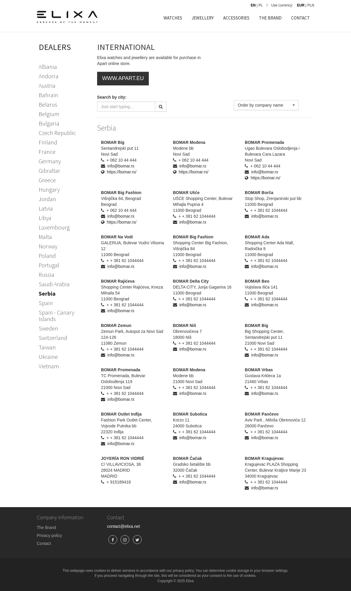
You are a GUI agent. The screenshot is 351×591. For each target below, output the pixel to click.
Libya (45, 218)
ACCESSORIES (236, 18)
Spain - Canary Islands (56, 316)
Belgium (49, 114)
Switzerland (53, 337)
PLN (310, 5)
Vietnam (49, 366)
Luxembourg (54, 227)
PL (261, 5)
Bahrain (48, 95)
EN (253, 5)
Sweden (48, 328)
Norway (48, 246)
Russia (46, 274)
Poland (47, 255)
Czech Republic (57, 132)
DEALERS (55, 47)
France (47, 151)
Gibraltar (49, 170)
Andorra (48, 76)
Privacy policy (49, 535)
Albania (48, 66)
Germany (50, 161)
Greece (47, 180)
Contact (44, 543)
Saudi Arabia (54, 284)
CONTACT (300, 18)
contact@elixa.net (123, 526)
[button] (266, 105)
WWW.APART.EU (123, 78)
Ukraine (48, 356)
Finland (48, 142)
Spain (46, 303)
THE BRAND (270, 18)
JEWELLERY (203, 18)
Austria (47, 85)
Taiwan (47, 347)
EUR (300, 5)
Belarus (48, 104)
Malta (45, 236)
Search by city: (112, 97)
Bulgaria (49, 123)
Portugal (49, 265)
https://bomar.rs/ (121, 172)
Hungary (49, 189)
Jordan (47, 199)
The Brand (46, 527)
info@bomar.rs (120, 166)
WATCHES (173, 18)
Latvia (46, 208)
